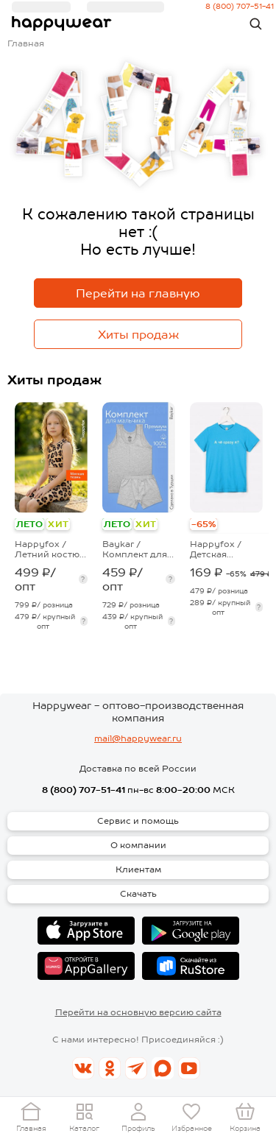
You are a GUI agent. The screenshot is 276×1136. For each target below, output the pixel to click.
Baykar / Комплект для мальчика (134, 549)
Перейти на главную (138, 293)
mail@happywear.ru (138, 738)
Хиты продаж (138, 335)
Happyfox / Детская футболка (215, 549)
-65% (203, 524)
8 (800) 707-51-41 (83, 790)
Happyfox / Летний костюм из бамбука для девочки (50, 549)
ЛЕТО (29, 524)
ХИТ (58, 524)
